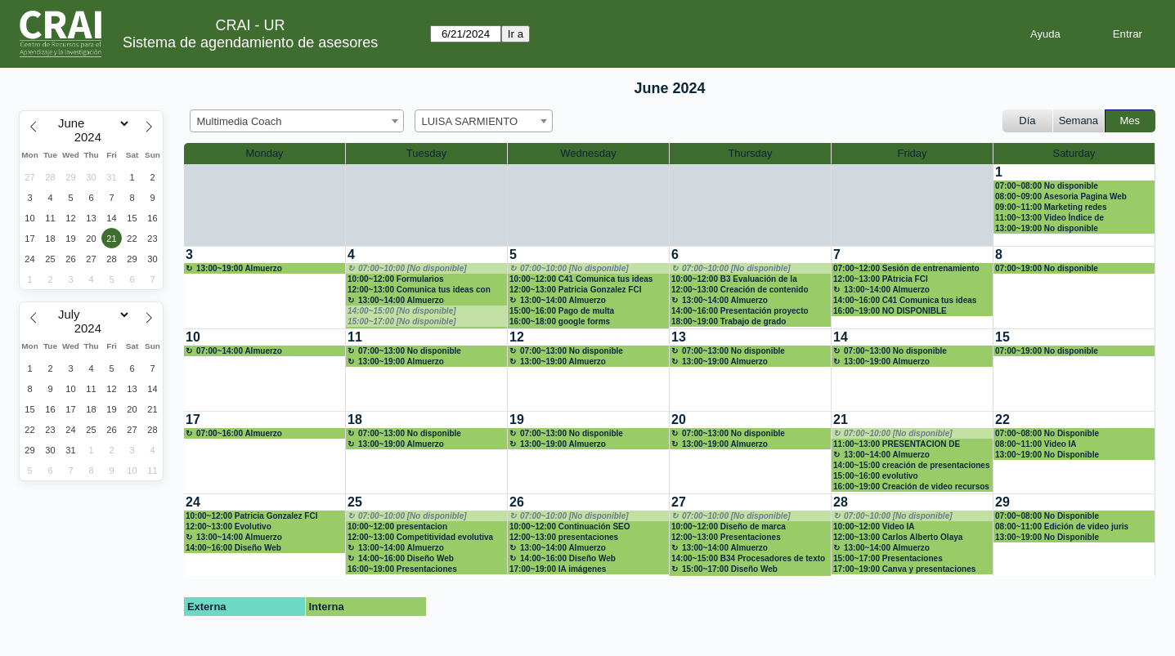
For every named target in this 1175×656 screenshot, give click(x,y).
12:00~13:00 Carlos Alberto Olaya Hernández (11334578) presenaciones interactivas (906, 537)
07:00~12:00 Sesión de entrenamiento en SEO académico (906, 269)
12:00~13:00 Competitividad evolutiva (420, 537)
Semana (1078, 120)
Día (1027, 120)
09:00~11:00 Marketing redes (1050, 207)
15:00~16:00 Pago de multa (561, 310)
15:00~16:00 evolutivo (875, 475)
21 (840, 419)
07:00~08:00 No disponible (1046, 185)
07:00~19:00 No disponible (1046, 268)
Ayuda (1045, 34)
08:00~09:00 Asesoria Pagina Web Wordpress (1061, 197)
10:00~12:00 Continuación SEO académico (569, 527)
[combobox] (297, 120)
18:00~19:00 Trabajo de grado (728, 321)
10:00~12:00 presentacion (397, 526)
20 (678, 419)
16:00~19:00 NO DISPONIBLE (890, 310)
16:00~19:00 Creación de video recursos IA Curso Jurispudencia (911, 487)
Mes (1130, 120)
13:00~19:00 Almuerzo (239, 268)
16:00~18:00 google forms (559, 321)
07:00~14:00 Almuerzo (239, 350)
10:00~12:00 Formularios (396, 278)
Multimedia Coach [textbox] (239, 121)
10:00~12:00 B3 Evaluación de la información (734, 279)
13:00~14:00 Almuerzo (401, 300)
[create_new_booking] (264, 287)
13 (678, 337)
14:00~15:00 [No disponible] (402, 310)
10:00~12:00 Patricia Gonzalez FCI (251, 515)
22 (1002, 419)
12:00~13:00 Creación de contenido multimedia (740, 290)
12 (516, 337)
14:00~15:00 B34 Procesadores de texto (748, 558)
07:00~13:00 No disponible (409, 350)
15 (1002, 337)
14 (840, 337)
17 (193, 419)
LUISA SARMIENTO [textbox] (470, 121)
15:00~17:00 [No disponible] (402, 321)
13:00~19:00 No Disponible (1047, 454)
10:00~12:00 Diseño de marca (728, 526)
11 (355, 337)
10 (193, 337)
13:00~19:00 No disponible (1046, 228)
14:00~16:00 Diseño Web (233, 547)
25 (355, 502)
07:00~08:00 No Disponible (1047, 433)
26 (516, 502)
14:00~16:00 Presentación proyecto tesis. (740, 311)
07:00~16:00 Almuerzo (239, 433)
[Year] (91, 137)
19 (516, 419)
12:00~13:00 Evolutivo (228, 526)
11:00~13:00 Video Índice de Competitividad (1049, 218)
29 (1002, 502)
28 (840, 502)
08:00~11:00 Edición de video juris (1061, 526)
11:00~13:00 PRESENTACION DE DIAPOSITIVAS (896, 444)
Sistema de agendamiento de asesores (250, 42)
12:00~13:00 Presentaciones (726, 537)
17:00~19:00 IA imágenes (557, 569)
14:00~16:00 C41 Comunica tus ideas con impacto (904, 301)
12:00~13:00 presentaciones (563, 537)
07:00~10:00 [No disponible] (412, 268)
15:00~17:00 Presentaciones (888, 558)
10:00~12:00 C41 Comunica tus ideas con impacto (581, 279)
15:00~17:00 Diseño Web (730, 569)
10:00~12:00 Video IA (874, 526)
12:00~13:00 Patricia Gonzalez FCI (575, 289)
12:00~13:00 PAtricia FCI (880, 278)
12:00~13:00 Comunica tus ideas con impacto (419, 290)
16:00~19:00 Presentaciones (402, 569)
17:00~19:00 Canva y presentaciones (904, 569)
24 (193, 502)
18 (355, 419)
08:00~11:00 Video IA (1036, 444)
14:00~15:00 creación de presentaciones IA (911, 466)
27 (678, 502)
